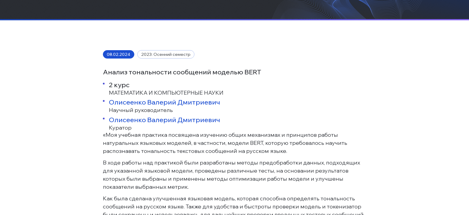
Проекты (150, 16)
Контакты (300, 16)
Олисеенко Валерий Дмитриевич (164, 177)
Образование (236, 16)
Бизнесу (179, 16)
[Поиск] (423, 16)
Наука (205, 16)
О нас (125, 16)
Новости (270, 16)
